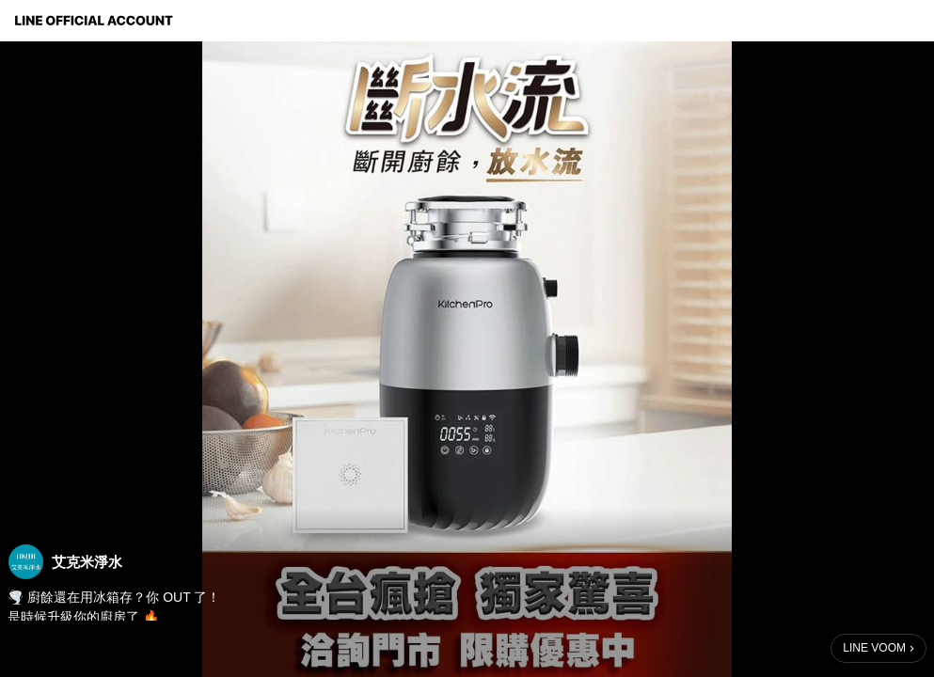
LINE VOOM (874, 647)
